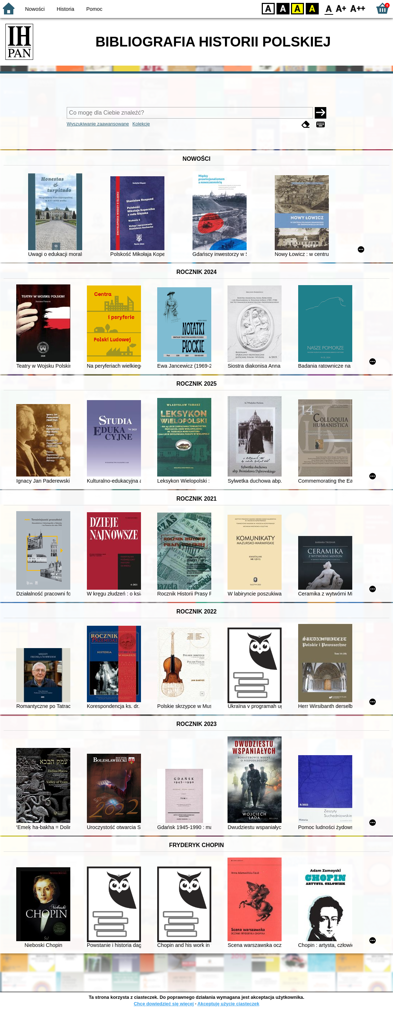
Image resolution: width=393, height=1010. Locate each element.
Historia (65, 9)
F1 (341, 8)
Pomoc (94, 9)
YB (297, 8)
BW (283, 8)
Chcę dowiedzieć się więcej (164, 1003)
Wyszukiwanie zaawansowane (98, 124)
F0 (328, 8)
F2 (357, 8)
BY (312, 8)
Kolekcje (141, 124)
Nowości (35, 9)
